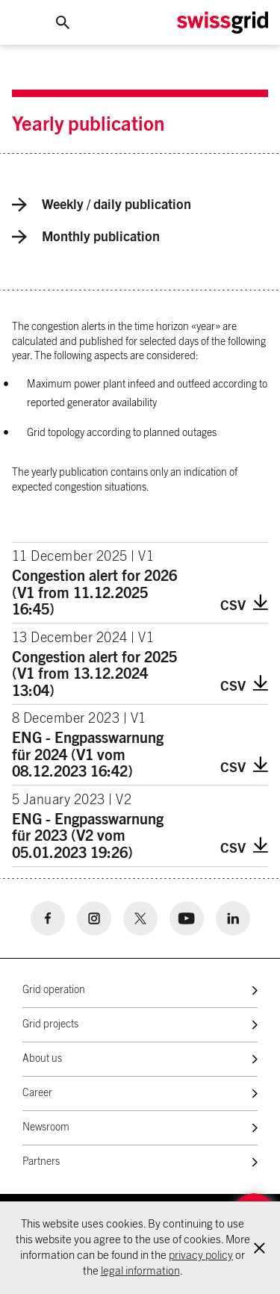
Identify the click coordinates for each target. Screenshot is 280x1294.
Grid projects (50, 1024)
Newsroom (45, 1127)
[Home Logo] (222, 22)
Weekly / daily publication (101, 204)
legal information (140, 1271)
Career (37, 1093)
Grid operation (53, 990)
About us (42, 1059)
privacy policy (201, 1255)
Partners (41, 1162)
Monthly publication (86, 236)
